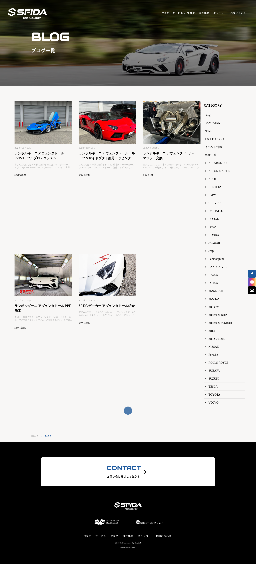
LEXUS (213, 274)
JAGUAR (214, 243)
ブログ (191, 13)
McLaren (213, 306)
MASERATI (215, 290)
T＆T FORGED (214, 139)
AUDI (212, 179)
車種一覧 (210, 155)
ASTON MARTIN (219, 171)
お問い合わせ (238, 13)
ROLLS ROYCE (218, 362)
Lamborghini (216, 258)
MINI (211, 330)
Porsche (213, 354)
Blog (207, 115)
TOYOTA (214, 394)
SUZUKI (213, 378)
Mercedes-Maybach (220, 322)
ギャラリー (220, 13)
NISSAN (213, 346)
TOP (165, 13)
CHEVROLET (217, 203)
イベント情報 (213, 147)
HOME (34, 436)
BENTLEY (215, 187)
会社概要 (204, 13)
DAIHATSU (215, 211)
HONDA (213, 235)
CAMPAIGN (212, 123)
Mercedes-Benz (217, 314)
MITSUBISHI (216, 338)
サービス (178, 13)
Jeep (211, 250)
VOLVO (213, 402)
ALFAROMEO (217, 163)
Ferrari (212, 227)
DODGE (213, 219)
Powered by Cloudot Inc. (127, 547)
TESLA (213, 386)
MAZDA (213, 298)
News (208, 131)
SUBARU (214, 370)
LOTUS (213, 282)
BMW (212, 195)
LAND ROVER (217, 266)
